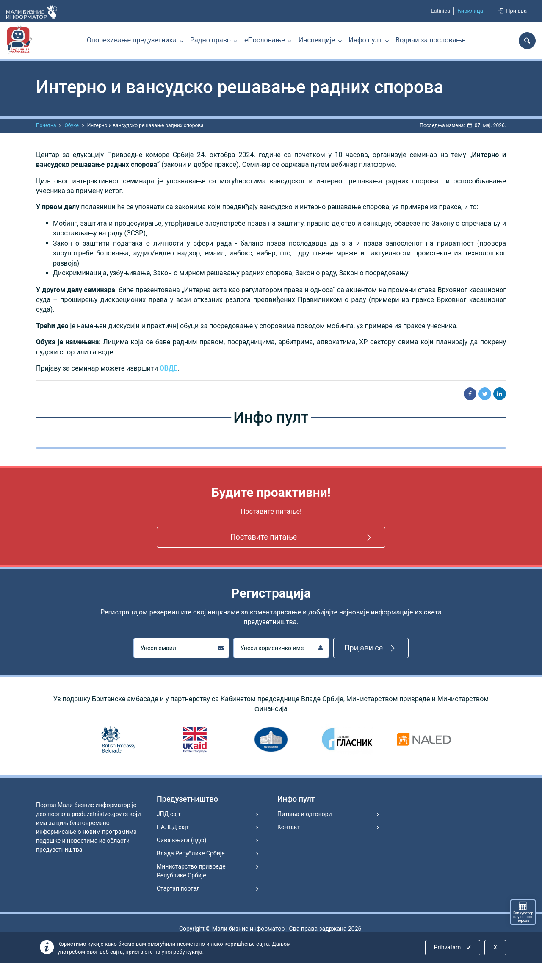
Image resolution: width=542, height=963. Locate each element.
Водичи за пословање (430, 40)
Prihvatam (453, 947)
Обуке (71, 125)
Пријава (512, 11)
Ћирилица (469, 11)
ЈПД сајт (169, 814)
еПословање (264, 40)
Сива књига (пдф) (181, 840)
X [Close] (495, 947)
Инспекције (317, 40)
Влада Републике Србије (191, 853)
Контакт (288, 827)
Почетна (46, 125)
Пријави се (371, 648)
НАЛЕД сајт (173, 827)
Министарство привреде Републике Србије (191, 871)
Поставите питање (302, 537)
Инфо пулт (365, 40)
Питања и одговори (304, 814)
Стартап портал (178, 888)
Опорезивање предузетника (132, 40)
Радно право (210, 40)
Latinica (440, 11)
